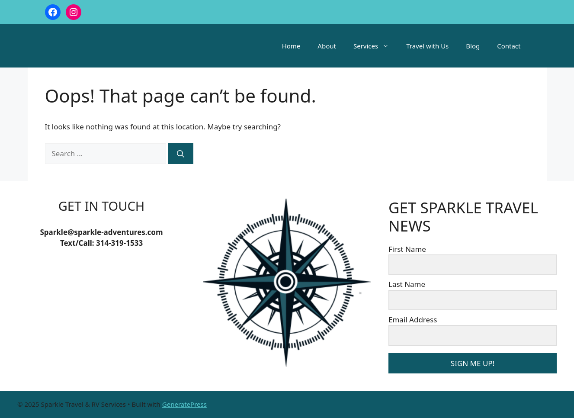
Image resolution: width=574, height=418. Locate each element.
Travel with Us (427, 46)
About (326, 46)
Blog (473, 46)
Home (291, 46)
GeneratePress (184, 404)
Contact (508, 46)
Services (375, 46)
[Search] (180, 153)
